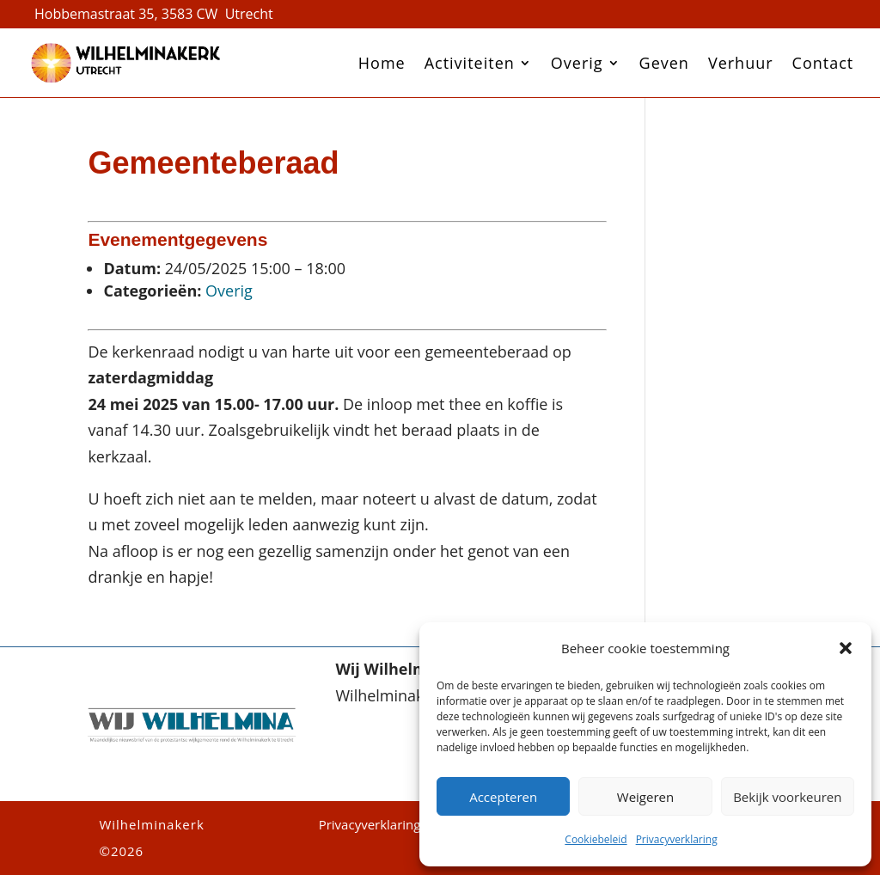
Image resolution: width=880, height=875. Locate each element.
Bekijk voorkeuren (787, 796)
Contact (823, 62)
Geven (664, 62)
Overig (577, 62)
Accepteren (503, 796)
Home (382, 62)
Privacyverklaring (677, 839)
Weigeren (645, 796)
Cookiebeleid (595, 839)
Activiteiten (470, 62)
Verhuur (740, 62)
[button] (845, 648)
